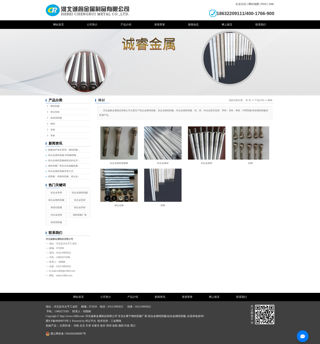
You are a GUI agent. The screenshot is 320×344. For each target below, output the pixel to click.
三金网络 (116, 320)
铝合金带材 (56, 192)
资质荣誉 (159, 24)
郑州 (109, 325)
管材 (52, 129)
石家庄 (96, 325)
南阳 (121, 325)
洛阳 (115, 325)
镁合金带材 (80, 207)
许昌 (127, 325)
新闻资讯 (160, 297)
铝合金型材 (80, 200)
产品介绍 (126, 24)
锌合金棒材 (163, 163)
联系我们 (260, 24)
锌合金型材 (56, 215)
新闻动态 (193, 24)
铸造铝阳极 (56, 207)
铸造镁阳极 (56, 118)
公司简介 (92, 24)
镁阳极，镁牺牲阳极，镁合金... (64, 176)
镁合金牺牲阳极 (56, 200)
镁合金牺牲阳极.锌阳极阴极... (63, 155)
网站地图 (253, 4)
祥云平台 (90, 320)
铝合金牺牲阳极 (80, 192)
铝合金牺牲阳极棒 (119, 163)
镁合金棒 (119, 205)
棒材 (52, 123)
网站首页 (58, 24)
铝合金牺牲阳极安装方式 (60, 171)
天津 (88, 325)
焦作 (103, 325)
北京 (82, 325)
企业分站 (240, 4)
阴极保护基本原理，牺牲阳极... (64, 150)
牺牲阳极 (55, 106)
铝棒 (250, 163)
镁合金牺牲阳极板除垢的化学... (64, 160)
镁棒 (163, 205)
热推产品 (51, 325)
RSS (264, 4)
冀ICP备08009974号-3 (58, 320)
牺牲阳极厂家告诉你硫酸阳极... (64, 165)
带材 (52, 135)
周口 (133, 325)
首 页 (248, 100)
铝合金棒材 (206, 163)
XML (271, 4)
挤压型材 (55, 112)
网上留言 (227, 24)
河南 (76, 325)
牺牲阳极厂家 (80, 215)
